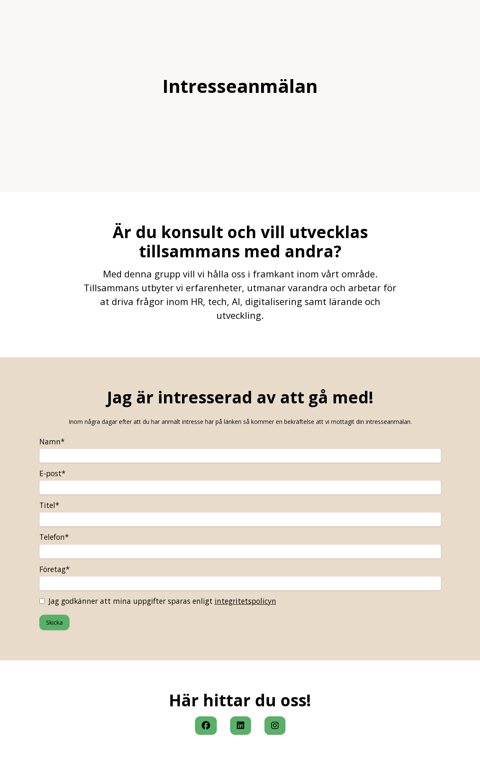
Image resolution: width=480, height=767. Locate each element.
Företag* (54, 569)
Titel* (49, 505)
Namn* (52, 441)
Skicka (54, 622)
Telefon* (54, 537)
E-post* (52, 473)
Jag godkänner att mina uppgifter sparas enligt (157, 601)
